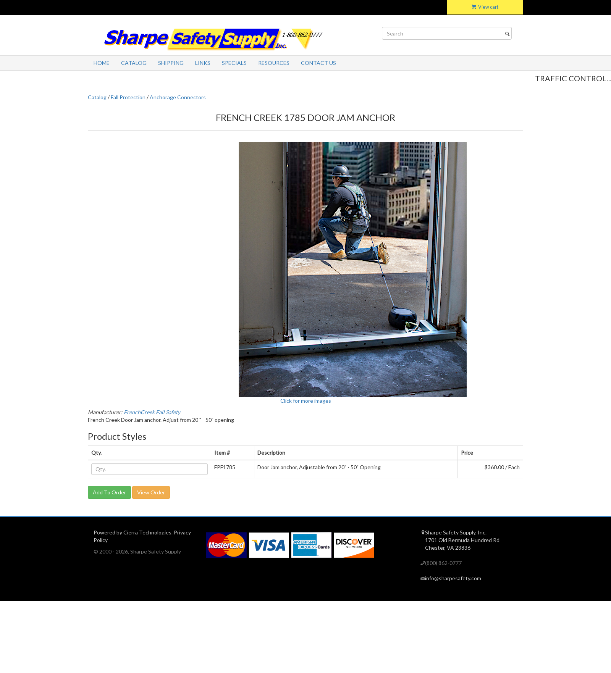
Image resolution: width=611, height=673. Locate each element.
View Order (151, 492)
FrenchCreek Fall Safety (152, 412)
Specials (234, 63)
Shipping (171, 63)
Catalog (134, 63)
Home (102, 63)
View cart (485, 7)
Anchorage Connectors (178, 97)
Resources (273, 63)
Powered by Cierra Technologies (132, 532)
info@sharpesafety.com (453, 578)
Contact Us (318, 63)
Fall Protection (128, 97)
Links (202, 63)
